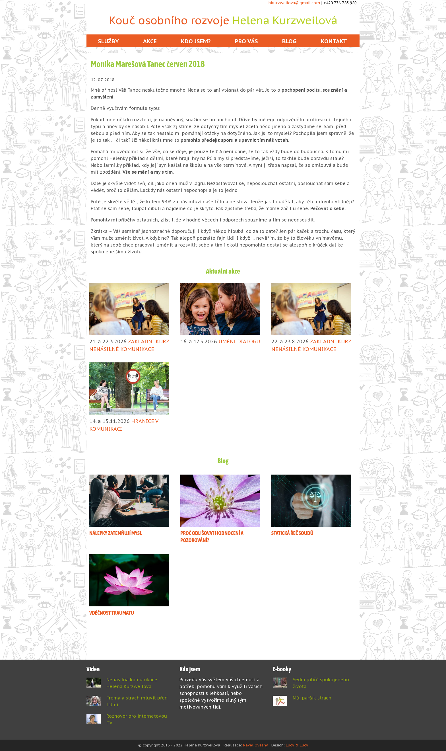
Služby (108, 41)
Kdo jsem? (195, 41)
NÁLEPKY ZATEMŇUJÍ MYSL (115, 533)
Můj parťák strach (312, 698)
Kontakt (334, 41)
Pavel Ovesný (255, 745)
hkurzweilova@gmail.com (294, 2)
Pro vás (246, 41)
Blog (289, 41)
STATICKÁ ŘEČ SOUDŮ (292, 533)
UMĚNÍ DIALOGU (239, 341)
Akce (150, 41)
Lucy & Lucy (297, 745)
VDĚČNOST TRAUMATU (111, 613)
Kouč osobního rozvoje (223, 20)
